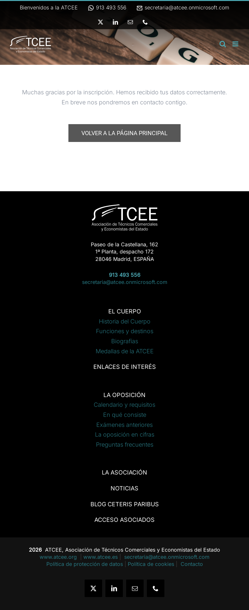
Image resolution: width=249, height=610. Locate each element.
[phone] (155, 588)
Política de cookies (151, 564)
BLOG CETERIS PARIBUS (124, 504)
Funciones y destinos (124, 331)
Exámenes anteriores (124, 424)
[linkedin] (114, 588)
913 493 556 (107, 7)
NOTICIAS (124, 488)
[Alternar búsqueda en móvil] (222, 44)
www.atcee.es (100, 557)
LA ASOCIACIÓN (124, 472)
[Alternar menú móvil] (235, 44)
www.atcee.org (59, 557)
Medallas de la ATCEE (125, 351)
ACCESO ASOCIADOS (124, 519)
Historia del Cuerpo (124, 321)
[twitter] (93, 588)
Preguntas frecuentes (124, 444)
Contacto (192, 564)
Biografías (124, 341)
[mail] (135, 588)
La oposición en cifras (124, 434)
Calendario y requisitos (124, 404)
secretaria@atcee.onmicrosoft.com (182, 7)
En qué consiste (124, 414)
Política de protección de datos (84, 564)
